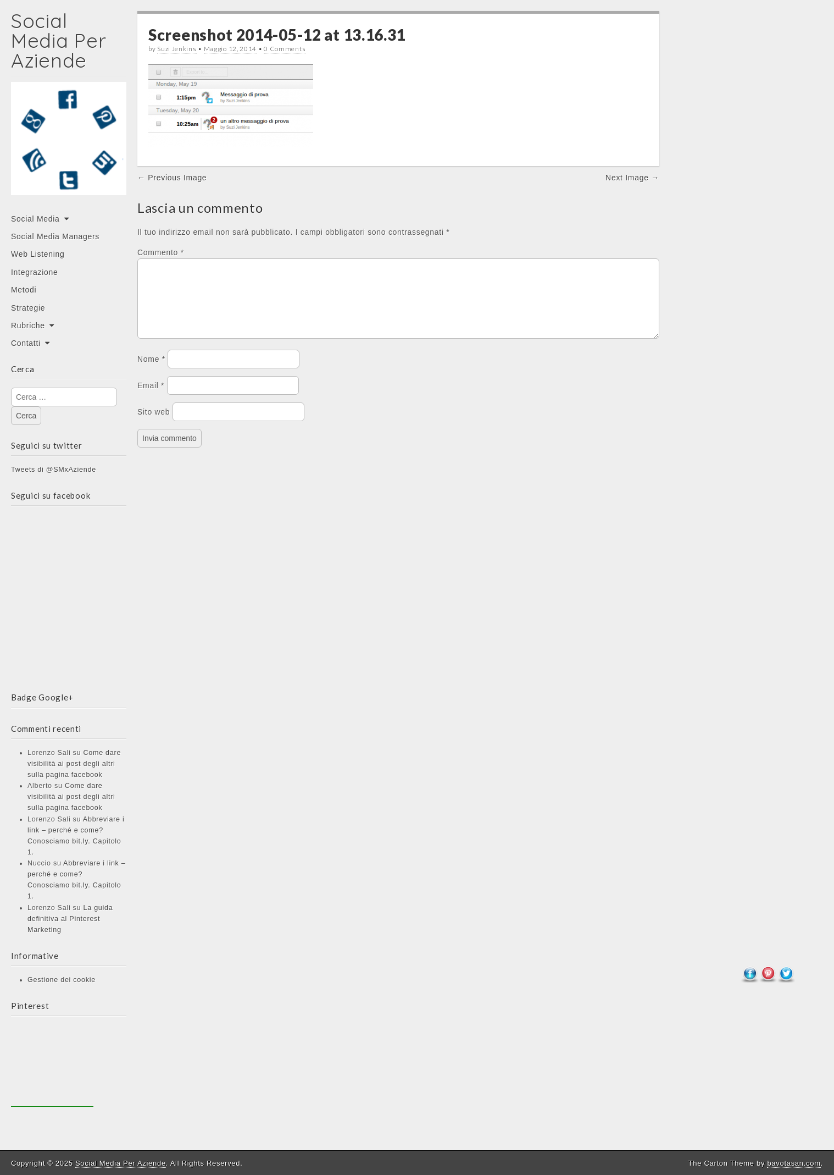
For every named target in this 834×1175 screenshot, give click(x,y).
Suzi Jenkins (176, 49)
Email (150, 398)
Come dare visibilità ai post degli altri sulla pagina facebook (74, 764)
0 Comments (284, 49)
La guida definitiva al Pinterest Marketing (70, 919)
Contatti (26, 343)
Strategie (28, 308)
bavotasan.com (793, 1163)
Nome (151, 372)
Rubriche (28, 325)
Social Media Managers (55, 236)
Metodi (23, 289)
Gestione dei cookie (61, 980)
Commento (160, 252)
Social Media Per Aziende (58, 40)
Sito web (153, 425)
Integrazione (34, 272)
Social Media (35, 218)
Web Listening (38, 254)
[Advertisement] (52, 1065)
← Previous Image (172, 177)
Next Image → (632, 177)
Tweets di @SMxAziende (53, 469)
